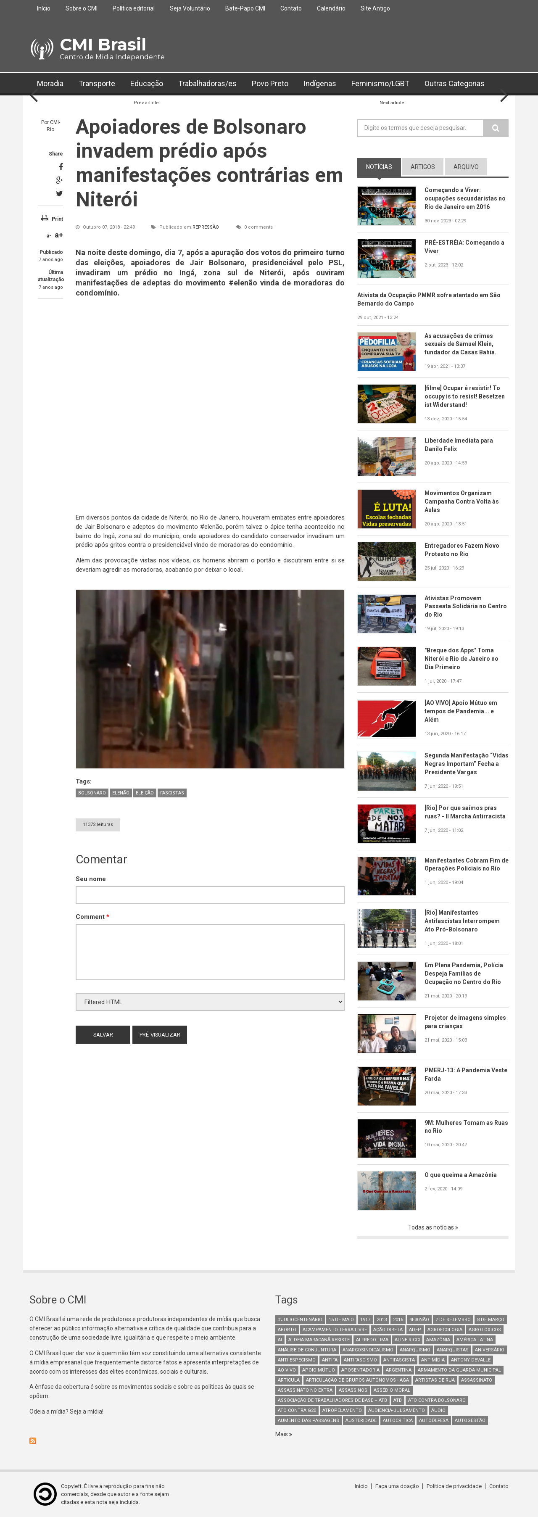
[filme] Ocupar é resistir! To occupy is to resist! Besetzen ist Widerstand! (465, 396)
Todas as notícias (431, 1227)
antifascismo (360, 1360)
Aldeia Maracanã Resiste (319, 1340)
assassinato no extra (305, 1390)
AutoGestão (470, 1420)
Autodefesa (433, 1420)
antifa (330, 1360)
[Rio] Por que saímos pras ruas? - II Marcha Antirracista (465, 812)
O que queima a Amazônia (461, 1174)
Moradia (50, 83)
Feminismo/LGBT (380, 83)
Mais (282, 1434)
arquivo (466, 167)
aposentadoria (360, 1370)
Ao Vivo (287, 1370)
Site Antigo (375, 8)
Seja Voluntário (190, 8)
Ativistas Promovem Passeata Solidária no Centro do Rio (466, 606)
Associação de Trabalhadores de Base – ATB (332, 1400)
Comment (92, 917)
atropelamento (342, 1410)
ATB (397, 1400)
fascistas (172, 793)
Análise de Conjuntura (307, 1350)
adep (415, 1329)
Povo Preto (270, 83)
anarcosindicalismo (368, 1350)
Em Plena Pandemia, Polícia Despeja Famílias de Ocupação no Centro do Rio (464, 973)
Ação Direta (388, 1329)
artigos (423, 167)
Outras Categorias (455, 83)
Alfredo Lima (372, 1340)
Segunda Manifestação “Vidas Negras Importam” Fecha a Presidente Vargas (462, 764)
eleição (145, 793)
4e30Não (419, 1319)
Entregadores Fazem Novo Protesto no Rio (462, 549)
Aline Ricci (407, 1340)
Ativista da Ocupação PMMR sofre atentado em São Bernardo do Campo (429, 299)
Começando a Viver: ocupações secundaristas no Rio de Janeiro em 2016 (465, 198)
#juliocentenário (300, 1319)
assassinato (476, 1380)
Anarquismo (415, 1350)
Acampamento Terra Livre (335, 1329)
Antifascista (399, 1360)
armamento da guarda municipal (459, 1370)
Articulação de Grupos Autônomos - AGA (357, 1380)
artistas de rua (435, 1380)
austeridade (361, 1420)
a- (49, 236)
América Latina (474, 1340)
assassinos (353, 1390)
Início (43, 8)
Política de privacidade (454, 1486)
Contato (291, 8)
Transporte (97, 83)
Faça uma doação (397, 1486)
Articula (289, 1380)
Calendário (331, 8)
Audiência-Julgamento (396, 1410)
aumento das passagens (308, 1420)
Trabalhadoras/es (207, 83)
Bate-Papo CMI (245, 8)
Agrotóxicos (485, 1329)
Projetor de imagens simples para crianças (465, 1021)
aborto (287, 1329)
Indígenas (319, 83)
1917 (365, 1319)
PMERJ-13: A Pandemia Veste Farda (466, 1074)
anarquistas (453, 1350)
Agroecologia (444, 1329)
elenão (120, 793)
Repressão (206, 227)
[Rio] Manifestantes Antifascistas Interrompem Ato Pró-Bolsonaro (462, 921)
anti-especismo (297, 1360)
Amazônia (438, 1340)
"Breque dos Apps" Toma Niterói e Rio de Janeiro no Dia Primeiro (461, 658)
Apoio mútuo (318, 1370)
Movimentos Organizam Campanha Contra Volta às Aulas (462, 501)
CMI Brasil (103, 44)
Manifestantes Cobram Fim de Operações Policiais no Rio (467, 864)
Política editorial (134, 8)
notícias (379, 167)
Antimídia (433, 1360)
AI (280, 1340)
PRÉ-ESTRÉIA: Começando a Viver (464, 246)
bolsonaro (92, 793)
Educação (146, 83)
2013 (382, 1319)
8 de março (490, 1319)
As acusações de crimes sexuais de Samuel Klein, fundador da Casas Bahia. (460, 344)
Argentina (398, 1370)
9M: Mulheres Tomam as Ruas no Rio (459, 1126)
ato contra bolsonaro (437, 1400)
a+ (59, 234)
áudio (438, 1410)
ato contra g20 (297, 1410)
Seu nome (91, 879)
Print (57, 219)
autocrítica (398, 1420)
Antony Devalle (471, 1360)
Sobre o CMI (82, 8)
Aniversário (489, 1350)
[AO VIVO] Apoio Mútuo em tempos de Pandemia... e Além (461, 711)
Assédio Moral (392, 1390)
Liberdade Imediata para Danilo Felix (459, 444)
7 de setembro (453, 1319)
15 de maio (341, 1319)
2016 (398, 1319)
